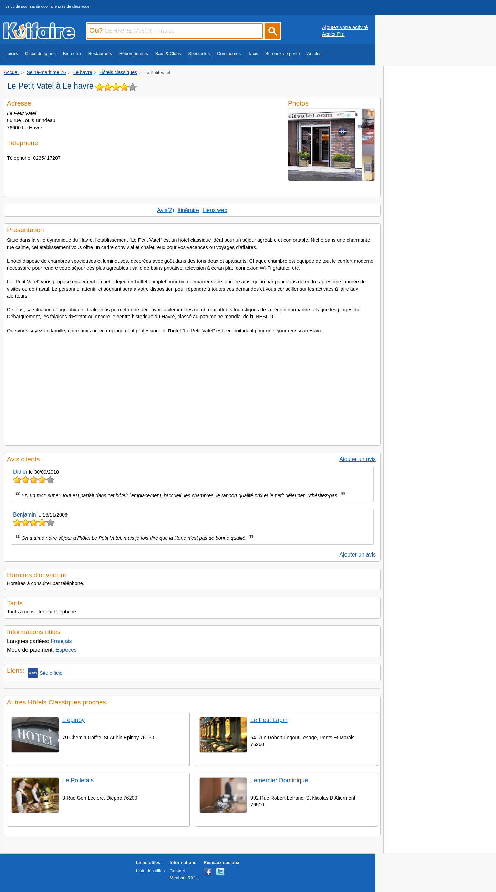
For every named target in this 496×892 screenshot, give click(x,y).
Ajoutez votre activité (345, 27)
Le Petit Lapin (269, 719)
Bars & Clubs (168, 53)
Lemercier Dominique (279, 780)
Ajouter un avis (357, 459)
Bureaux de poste (282, 53)
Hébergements (133, 53)
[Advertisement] (192, 387)
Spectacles (199, 53)
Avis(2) (165, 210)
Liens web (215, 210)
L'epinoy (73, 719)
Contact (177, 870)
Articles (314, 53)
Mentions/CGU (184, 877)
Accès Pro (333, 34)
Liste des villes (150, 870)
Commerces (229, 53)
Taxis (253, 53)
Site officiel (45, 673)
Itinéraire (188, 210)
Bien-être (72, 53)
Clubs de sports (40, 53)
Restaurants (100, 53)
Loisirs (11, 53)
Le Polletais (78, 780)
